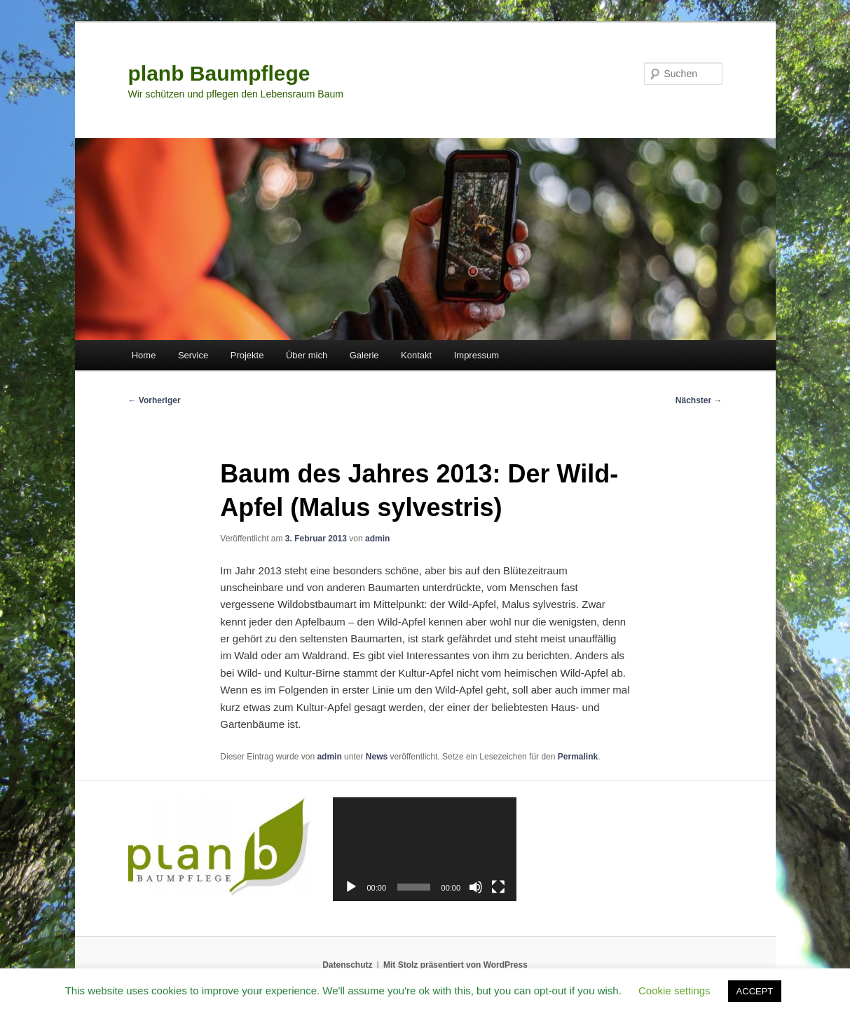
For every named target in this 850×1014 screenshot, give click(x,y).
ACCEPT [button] (755, 991)
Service (193, 355)
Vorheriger (154, 400)
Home (144, 355)
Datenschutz (347, 965)
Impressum (476, 355)
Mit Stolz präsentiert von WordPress (455, 965)
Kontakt (416, 355)
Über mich (306, 355)
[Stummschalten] (476, 887)
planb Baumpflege (219, 73)
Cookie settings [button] (674, 990)
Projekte (247, 355)
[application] (424, 848)
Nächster (699, 400)
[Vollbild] (498, 887)
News (377, 757)
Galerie (364, 355)
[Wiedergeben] (351, 887)
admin (377, 538)
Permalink (578, 757)
